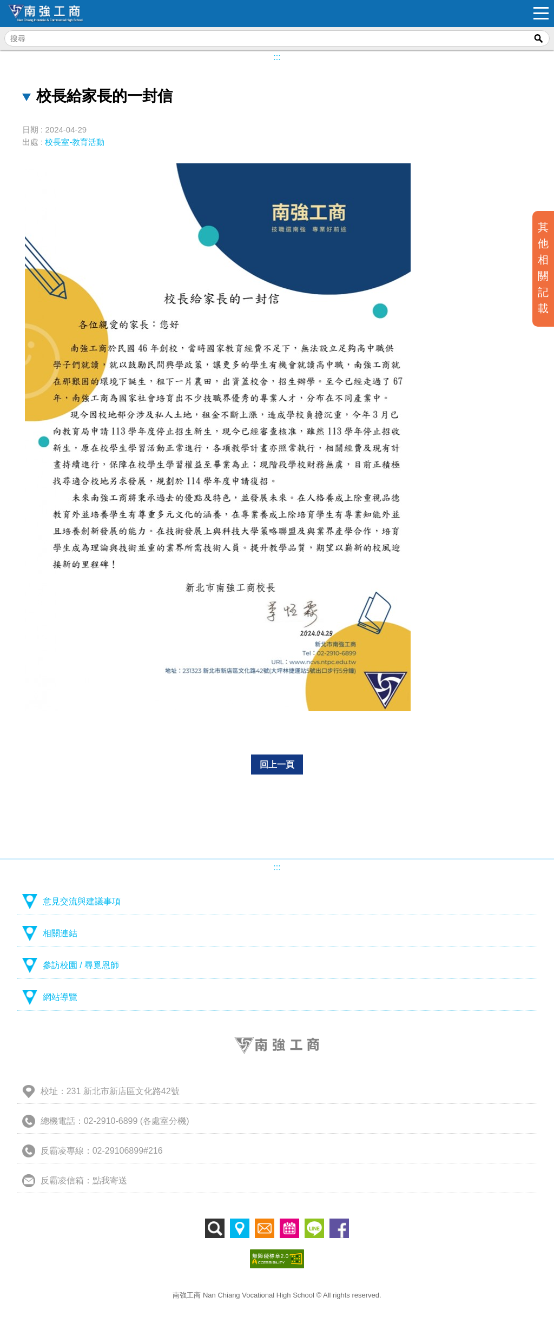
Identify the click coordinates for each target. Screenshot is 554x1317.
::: (276, 57)
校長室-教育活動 (74, 142)
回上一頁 (277, 764)
